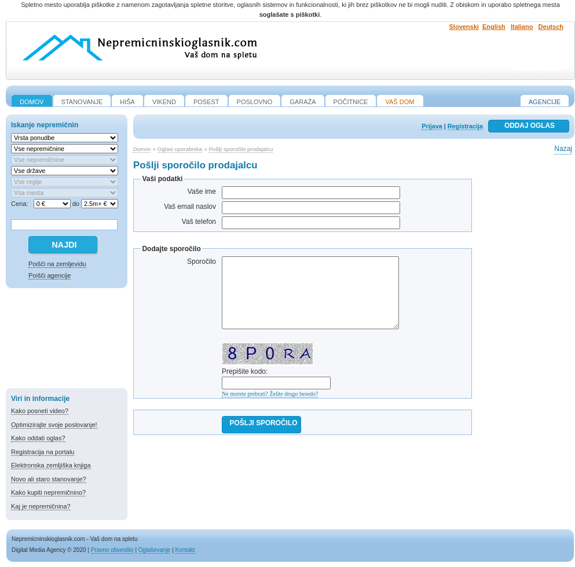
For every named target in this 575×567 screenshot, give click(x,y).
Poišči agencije (49, 275)
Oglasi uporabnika (180, 149)
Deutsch (551, 26)
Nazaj (563, 149)
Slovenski (464, 26)
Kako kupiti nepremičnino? (48, 492)
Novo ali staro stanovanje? (48, 479)
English (494, 26)
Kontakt (185, 550)
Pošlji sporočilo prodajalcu (240, 149)
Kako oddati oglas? (38, 438)
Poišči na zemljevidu (57, 263)
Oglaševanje (154, 550)
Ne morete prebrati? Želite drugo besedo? (270, 394)
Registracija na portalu (42, 451)
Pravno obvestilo (112, 550)
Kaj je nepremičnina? (41, 506)
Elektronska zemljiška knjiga (51, 465)
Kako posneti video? (39, 410)
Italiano (522, 26)
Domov (142, 149)
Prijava (432, 126)
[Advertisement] (66, 340)
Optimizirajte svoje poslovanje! (54, 424)
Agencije (545, 101)
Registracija (465, 126)
